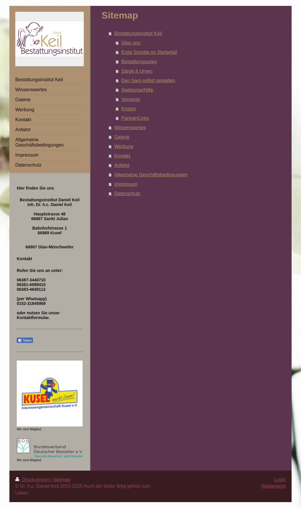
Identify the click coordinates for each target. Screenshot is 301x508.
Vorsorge (130, 99)
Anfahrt (122, 165)
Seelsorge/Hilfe (137, 89)
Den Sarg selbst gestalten (148, 80)
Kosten (128, 108)
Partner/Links (135, 118)
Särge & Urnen (137, 71)
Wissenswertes (130, 127)
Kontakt (122, 155)
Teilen (25, 340)
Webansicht (273, 486)
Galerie (122, 137)
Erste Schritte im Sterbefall (149, 52)
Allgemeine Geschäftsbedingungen (150, 174)
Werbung (123, 146)
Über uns (131, 42)
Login (280, 479)
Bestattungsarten (139, 61)
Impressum (126, 184)
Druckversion (33, 479)
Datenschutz (127, 193)
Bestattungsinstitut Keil (138, 33)
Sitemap (62, 479)
